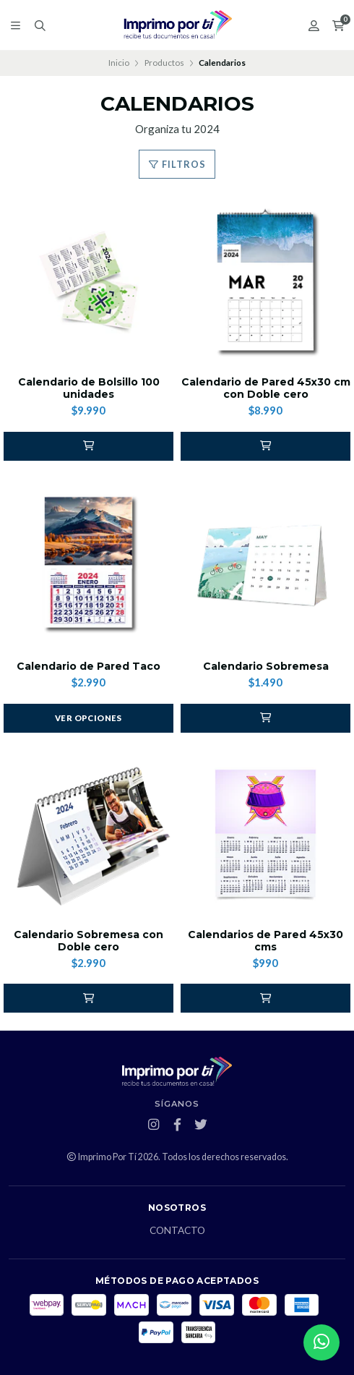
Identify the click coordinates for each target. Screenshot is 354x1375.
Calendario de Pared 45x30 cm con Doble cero (265, 388)
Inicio (118, 62)
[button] (88, 446)
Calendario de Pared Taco (88, 666)
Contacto (177, 1231)
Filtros (177, 164)
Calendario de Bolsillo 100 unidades (89, 388)
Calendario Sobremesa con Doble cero (88, 941)
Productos (164, 62)
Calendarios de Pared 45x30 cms (265, 941)
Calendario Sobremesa (266, 666)
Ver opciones (88, 718)
